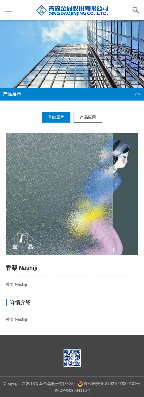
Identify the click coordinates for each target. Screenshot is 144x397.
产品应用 (88, 117)
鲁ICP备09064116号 (72, 390)
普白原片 (56, 117)
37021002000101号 (122, 383)
